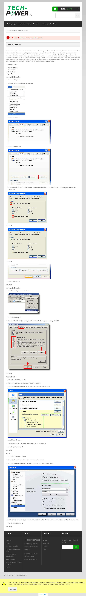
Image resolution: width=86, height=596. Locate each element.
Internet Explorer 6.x (13, 70)
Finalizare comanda (46, 24)
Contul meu (22, 24)
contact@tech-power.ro (30, 559)
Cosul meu (36, 24)
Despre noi (8, 540)
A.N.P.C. (8, 567)
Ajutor (44, 549)
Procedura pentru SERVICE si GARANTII (13, 563)
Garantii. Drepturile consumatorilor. (11, 555)
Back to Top (9, 284)
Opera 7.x (10, 74)
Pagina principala (12, 24)
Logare (55, 24)
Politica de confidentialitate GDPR (13, 550)
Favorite (29, 24)
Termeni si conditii (10, 559)
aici (26, 584)
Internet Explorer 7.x (13, 67)
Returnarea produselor (12, 546)
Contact (8, 543)
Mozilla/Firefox (12, 72)
